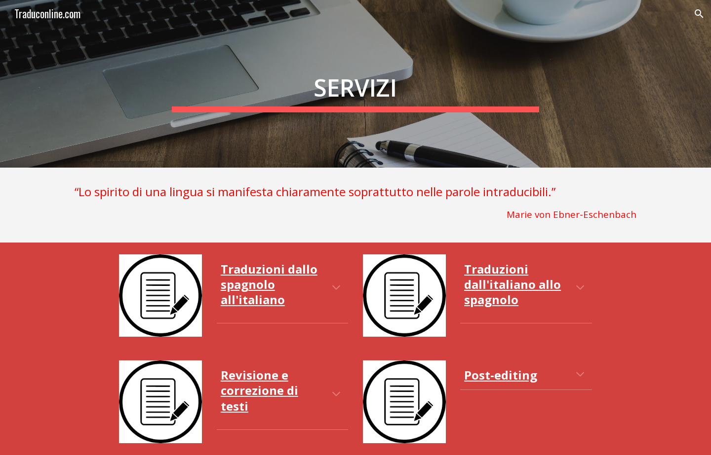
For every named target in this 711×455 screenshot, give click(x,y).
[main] (355, 83)
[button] (699, 14)
